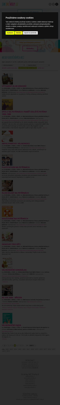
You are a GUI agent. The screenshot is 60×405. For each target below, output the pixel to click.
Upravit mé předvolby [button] (30, 33)
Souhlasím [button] (10, 33)
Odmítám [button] (18, 33)
